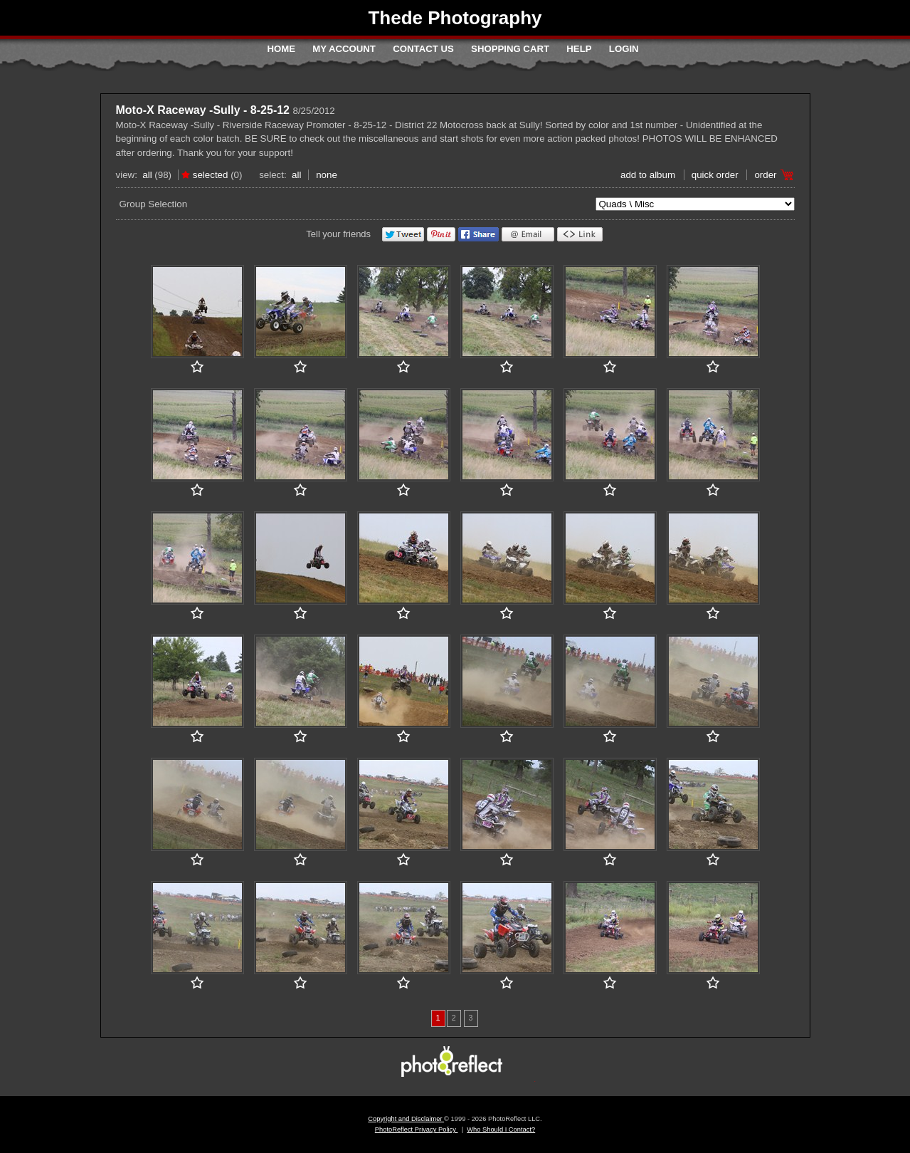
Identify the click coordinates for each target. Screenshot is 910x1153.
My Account (344, 48)
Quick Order (715, 174)
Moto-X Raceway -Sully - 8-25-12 (203, 110)
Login (624, 48)
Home (281, 48)
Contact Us (423, 48)
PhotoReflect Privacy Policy (416, 1129)
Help (578, 48)
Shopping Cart (510, 48)
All (147, 174)
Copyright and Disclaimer (406, 1118)
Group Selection (154, 204)
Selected (210, 174)
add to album (647, 174)
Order (765, 174)
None (326, 174)
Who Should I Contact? (501, 1129)
